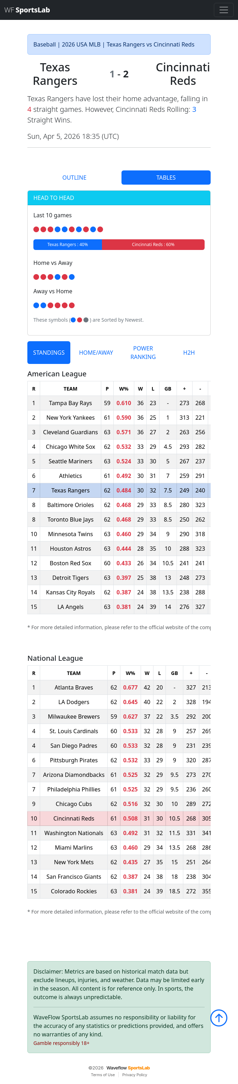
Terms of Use (103, 1074)
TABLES (165, 177)
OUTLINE (74, 177)
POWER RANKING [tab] (143, 352)
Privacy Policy (134, 1074)
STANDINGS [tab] (49, 352)
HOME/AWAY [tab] (96, 352)
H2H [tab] (189, 352)
